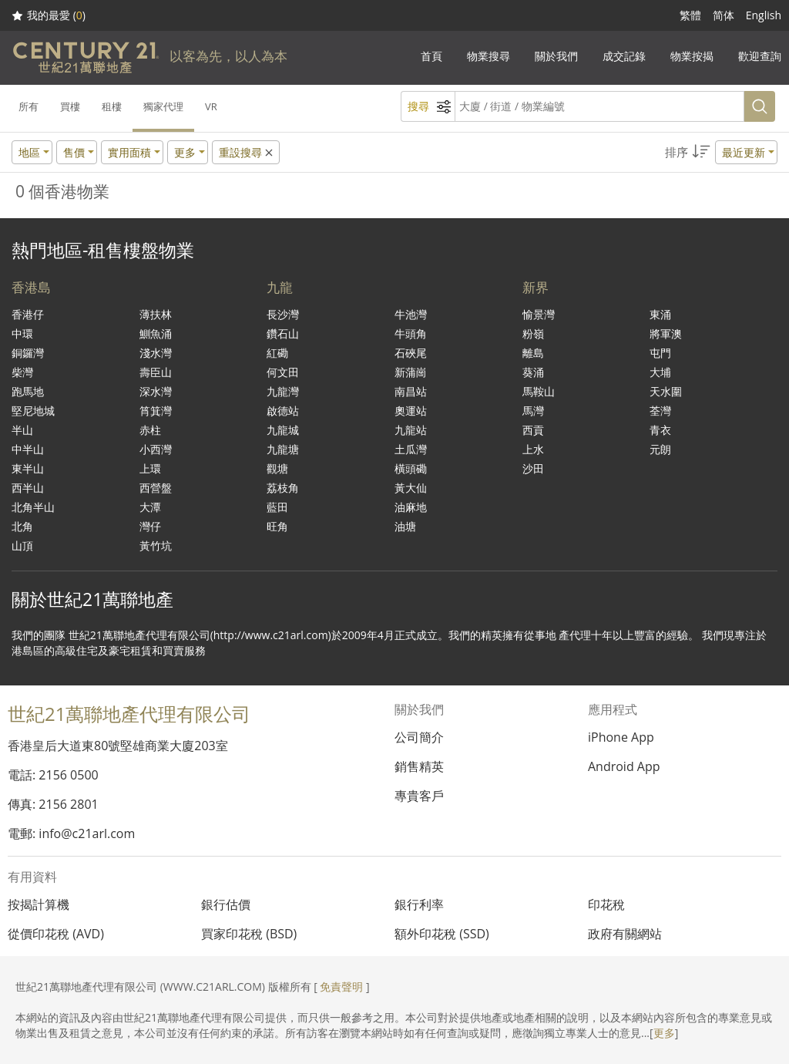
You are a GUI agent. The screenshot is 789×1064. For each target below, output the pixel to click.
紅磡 (277, 352)
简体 (723, 15)
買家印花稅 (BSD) (249, 933)
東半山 (28, 468)
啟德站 (283, 410)
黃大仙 (410, 487)
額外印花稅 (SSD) (441, 933)
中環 (22, 333)
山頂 (22, 545)
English (763, 15)
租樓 (112, 106)
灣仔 (150, 526)
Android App (624, 766)
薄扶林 (155, 314)
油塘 (405, 526)
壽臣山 (155, 372)
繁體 (690, 15)
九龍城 (283, 430)
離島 (533, 352)
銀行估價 (225, 904)
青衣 (660, 430)
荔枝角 (283, 487)
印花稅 (606, 904)
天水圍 (666, 391)
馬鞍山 (538, 391)
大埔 (660, 372)
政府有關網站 (625, 933)
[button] (721, 152)
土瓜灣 (410, 449)
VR (211, 106)
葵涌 (533, 372)
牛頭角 (410, 333)
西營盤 (155, 487)
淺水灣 (155, 352)
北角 (22, 526)
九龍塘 (283, 449)
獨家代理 (163, 106)
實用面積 (129, 152)
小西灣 (155, 449)
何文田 (283, 372)
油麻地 (410, 507)
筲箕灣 (155, 410)
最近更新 (743, 152)
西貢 (533, 430)
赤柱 (150, 430)
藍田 (277, 507)
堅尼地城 (33, 410)
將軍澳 (666, 333)
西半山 (28, 487)
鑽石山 (283, 333)
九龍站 (410, 430)
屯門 (660, 352)
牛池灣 (410, 314)
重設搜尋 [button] (247, 152)
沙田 (533, 468)
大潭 (150, 507)
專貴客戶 (419, 795)
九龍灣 (283, 391)
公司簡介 (419, 737)
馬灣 (533, 410)
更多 (664, 1032)
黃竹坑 (155, 545)
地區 (29, 152)
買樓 (70, 106)
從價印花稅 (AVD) (56, 933)
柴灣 (22, 372)
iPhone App (621, 737)
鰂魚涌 (155, 333)
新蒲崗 (410, 372)
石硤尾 (410, 352)
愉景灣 (538, 314)
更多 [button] (185, 152)
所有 (28, 106)
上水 (533, 449)
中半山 (28, 449)
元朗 (660, 449)
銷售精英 (419, 766)
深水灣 (155, 391)
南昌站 (410, 391)
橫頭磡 (410, 468)
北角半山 (33, 507)
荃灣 (660, 410)
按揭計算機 (38, 904)
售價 (74, 152)
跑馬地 (28, 391)
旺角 (277, 526)
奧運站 (410, 410)
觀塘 (277, 468)
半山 (22, 430)
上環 (150, 468)
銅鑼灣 (28, 352)
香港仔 (28, 314)
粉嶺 (533, 333)
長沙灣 (283, 314)
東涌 (660, 314)
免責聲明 (341, 986)
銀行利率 (419, 904)
